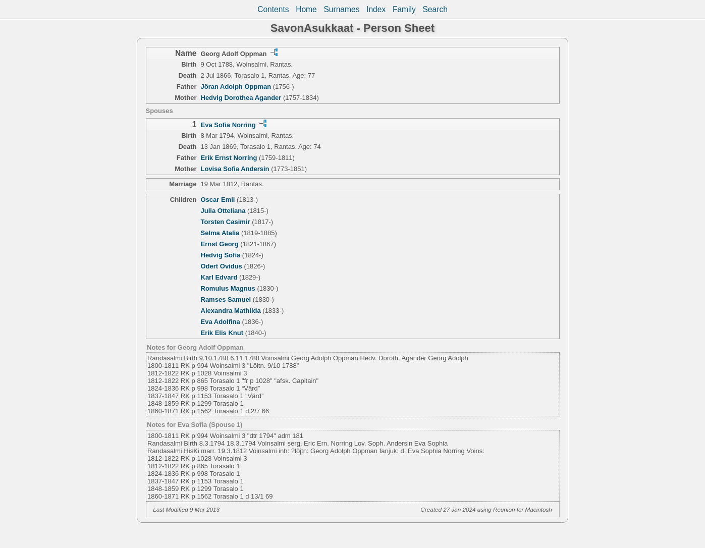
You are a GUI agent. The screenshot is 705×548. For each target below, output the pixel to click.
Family (404, 9)
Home (306, 9)
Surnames (341, 9)
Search (434, 9)
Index (376, 9)
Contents (273, 9)
